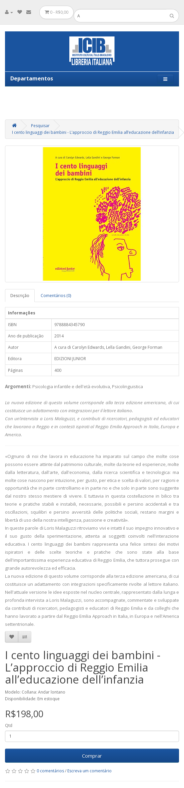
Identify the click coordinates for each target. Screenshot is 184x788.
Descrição (19, 295)
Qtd (8, 725)
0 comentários (50, 771)
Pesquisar (40, 125)
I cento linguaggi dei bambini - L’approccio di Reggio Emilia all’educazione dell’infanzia (93, 132)
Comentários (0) (56, 295)
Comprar (92, 755)
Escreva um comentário (89, 771)
